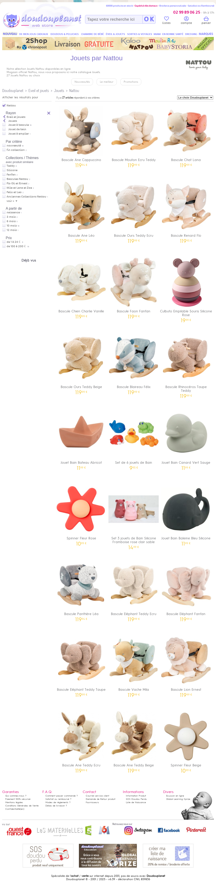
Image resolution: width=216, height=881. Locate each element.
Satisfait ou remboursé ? (58, 799)
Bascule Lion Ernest (186, 665)
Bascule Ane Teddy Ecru (81, 740)
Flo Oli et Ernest (17, 183)
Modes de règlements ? (58, 802)
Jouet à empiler (18, 134)
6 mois (11, 221)
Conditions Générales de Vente (22, 805)
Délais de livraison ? (56, 805)
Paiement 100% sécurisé (17, 799)
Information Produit (136, 796)
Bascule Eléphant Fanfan (186, 589)
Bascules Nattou (17, 179)
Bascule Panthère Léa (81, 589)
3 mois (11, 217)
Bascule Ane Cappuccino (81, 135)
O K (149, 19)
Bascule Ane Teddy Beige (134, 740)
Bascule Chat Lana (186, 135)
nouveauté (14, 145)
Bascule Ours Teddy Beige (81, 362)
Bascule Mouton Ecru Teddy (134, 135)
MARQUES (206, 34)
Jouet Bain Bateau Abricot (81, 437)
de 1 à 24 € (15, 242)
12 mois (12, 230)
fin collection (16, 150)
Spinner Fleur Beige (186, 740)
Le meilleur (107, 81)
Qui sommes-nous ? (15, 796)
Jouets (59, 90)
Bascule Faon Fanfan (134, 286)
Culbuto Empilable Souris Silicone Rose (186, 288)
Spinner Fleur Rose (81, 513)
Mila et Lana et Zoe (19, 188)
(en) (22, 809)
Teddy (11, 166)
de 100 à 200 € (18, 246)
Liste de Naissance (136, 802)
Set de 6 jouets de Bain (134, 437)
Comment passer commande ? (61, 796)
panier (206, 21)
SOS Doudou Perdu (136, 799)
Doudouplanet (12, 90)
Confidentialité (12, 809)
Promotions (131, 81)
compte (186, 21)
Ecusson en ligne (175, 796)
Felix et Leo (14, 192)
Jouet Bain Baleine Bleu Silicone (186, 513)
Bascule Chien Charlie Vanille (81, 286)
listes (166, 21)
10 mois (12, 225)
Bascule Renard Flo (186, 210)
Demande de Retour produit (100, 799)
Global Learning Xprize (178, 799)
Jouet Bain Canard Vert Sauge (186, 437)
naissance (13, 212)
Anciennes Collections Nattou (26, 196)
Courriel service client (97, 796)
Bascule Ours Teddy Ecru (134, 210)
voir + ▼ (12, 201)
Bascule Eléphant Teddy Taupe (81, 665)
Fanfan (11, 174)
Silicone (12, 170)
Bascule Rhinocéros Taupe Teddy (186, 364)
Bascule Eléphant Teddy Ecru (134, 589)
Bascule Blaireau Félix (134, 362)
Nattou (74, 90)
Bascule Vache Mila (134, 665)
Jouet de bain (17, 129)
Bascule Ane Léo (81, 210)
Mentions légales (14, 802)
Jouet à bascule (18, 125)
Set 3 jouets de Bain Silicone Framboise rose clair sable (134, 515)
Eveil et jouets (38, 90)
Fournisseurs (92, 802)
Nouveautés (82, 81)
